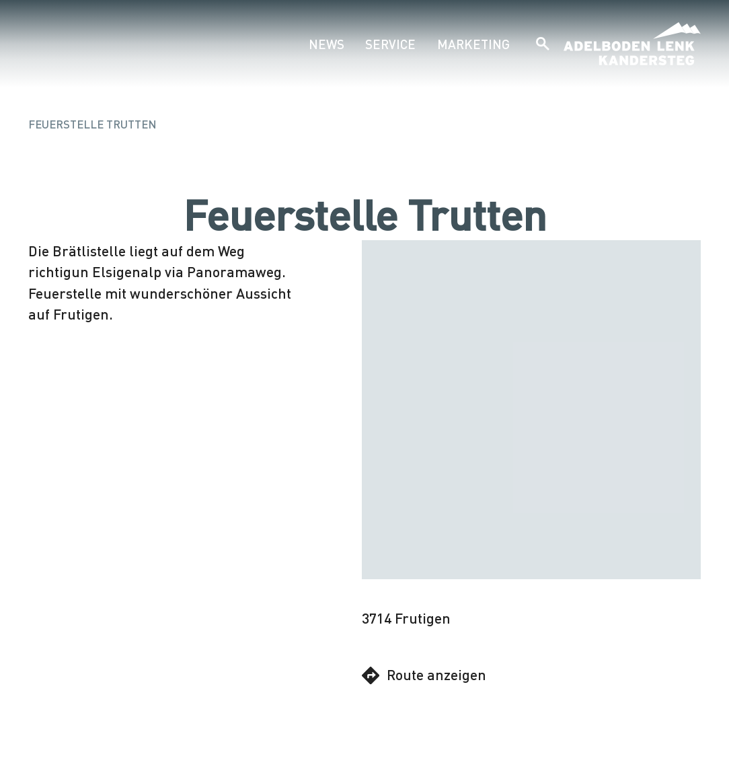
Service (390, 44)
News (326, 44)
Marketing (473, 44)
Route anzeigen (424, 675)
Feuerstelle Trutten (92, 124)
